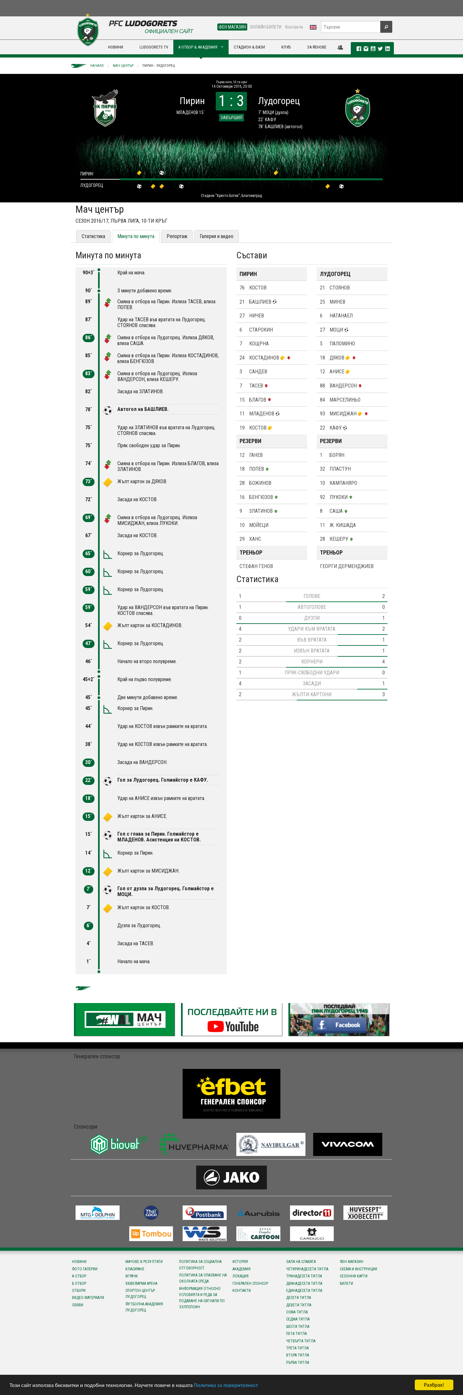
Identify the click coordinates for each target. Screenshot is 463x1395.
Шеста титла (297, 1326)
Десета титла (298, 1297)
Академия (241, 1269)
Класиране (134, 1269)
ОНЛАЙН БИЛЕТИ (265, 27)
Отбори (79, 1290)
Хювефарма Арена (141, 1283)
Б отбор (79, 1283)
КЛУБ (286, 47)
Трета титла (297, 1348)
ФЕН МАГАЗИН (232, 27)
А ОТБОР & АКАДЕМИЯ (197, 47)
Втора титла (297, 1355)
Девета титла (298, 1305)
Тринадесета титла (304, 1276)
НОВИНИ (115, 47)
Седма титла (298, 1319)
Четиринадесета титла (307, 1269)
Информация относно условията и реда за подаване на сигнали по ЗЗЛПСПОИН (202, 1298)
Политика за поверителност (226, 1385)
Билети (346, 1283)
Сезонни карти (354, 1276)
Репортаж (177, 236)
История (240, 1261)
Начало (97, 65)
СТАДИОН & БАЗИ (249, 47)
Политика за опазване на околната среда (203, 1278)
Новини (79, 1261)
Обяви (77, 1305)
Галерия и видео (216, 236)
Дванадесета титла (304, 1283)
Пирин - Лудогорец (158, 65)
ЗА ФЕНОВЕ (316, 47)
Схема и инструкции (358, 1269)
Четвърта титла (300, 1341)
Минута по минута (135, 236)
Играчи (131, 1276)
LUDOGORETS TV (154, 47)
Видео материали (88, 1297)
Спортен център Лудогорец (140, 1293)
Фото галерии (84, 1269)
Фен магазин (351, 1261)
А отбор (79, 1276)
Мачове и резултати (144, 1261)
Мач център (123, 65)
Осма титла (297, 1312)
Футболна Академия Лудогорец (144, 1307)
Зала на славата (301, 1261)
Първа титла (297, 1362)
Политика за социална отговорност (200, 1264)
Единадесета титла (304, 1290)
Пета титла (296, 1333)
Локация (240, 1276)
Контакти (294, 27)
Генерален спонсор (250, 1283)
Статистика (93, 236)
